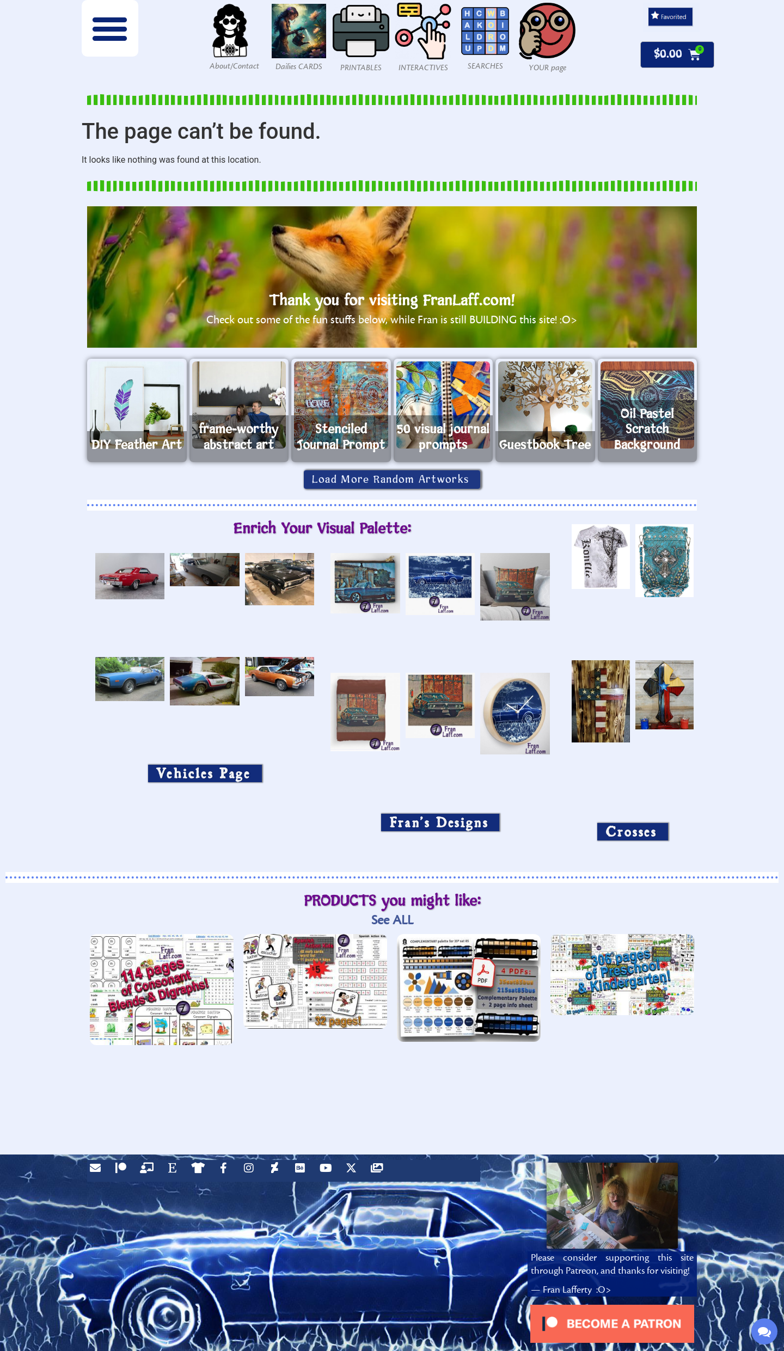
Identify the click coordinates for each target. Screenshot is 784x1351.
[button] (110, 28)
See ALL (392, 920)
